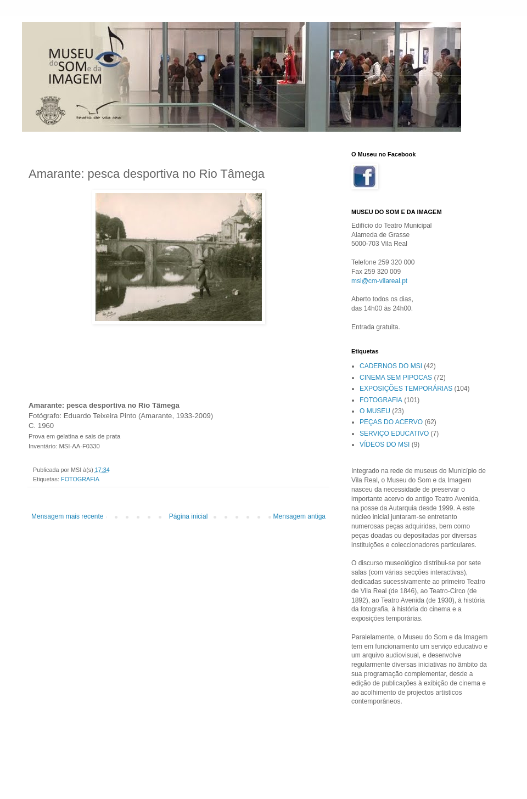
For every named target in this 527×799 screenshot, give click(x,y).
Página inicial (188, 516)
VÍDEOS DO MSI (385, 444)
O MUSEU (375, 411)
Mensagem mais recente (67, 516)
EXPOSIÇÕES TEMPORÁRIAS (406, 388)
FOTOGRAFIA (80, 479)
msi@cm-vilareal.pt (379, 281)
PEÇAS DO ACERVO (391, 422)
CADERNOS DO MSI (391, 366)
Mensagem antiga (299, 516)
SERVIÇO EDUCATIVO (394, 433)
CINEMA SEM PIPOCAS (396, 377)
